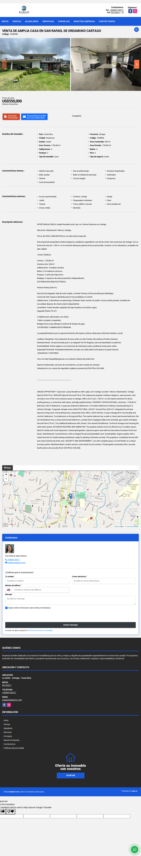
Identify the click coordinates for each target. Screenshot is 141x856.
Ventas (17, 21)
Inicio (5, 21)
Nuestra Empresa (84, 21)
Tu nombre (10, 576)
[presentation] (21, 614)
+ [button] (6, 475)
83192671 (115, 12)
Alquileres (31, 21)
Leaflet (116, 526)
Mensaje (9, 594)
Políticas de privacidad (14, 748)
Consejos (64, 21)
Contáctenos (107, 21)
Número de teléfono (13, 585)
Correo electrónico (79, 576)
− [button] (6, 479)
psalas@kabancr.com (17, 562)
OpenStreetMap (132, 526)
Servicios (48, 21)
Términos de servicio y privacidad (40, 630)
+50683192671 (117, 10)
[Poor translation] (10, 811)
